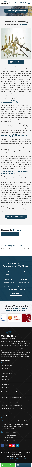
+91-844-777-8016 (10, 440)
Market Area (6, 385)
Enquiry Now (16, 293)
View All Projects (10, 234)
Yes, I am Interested (16, 217)
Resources (5, 376)
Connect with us (8, 465)
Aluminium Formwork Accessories (13, 400)
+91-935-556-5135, (10, 438)
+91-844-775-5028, (10, 432)
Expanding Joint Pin (23, 248)
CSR (3, 371)
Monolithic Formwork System (12, 408)
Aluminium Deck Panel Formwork (13, 411)
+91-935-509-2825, (10, 435)
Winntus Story (7, 365)
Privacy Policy (6, 387)
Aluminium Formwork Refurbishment (14, 403)
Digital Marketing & (21, 459)
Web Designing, (10, 459)
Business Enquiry (23, 465)
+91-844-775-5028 (19, 3)
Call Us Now (18, 289)
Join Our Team (7, 373)
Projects (5, 368)
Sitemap (5, 382)
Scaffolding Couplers (7, 248)
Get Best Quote (16, 62)
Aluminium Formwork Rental (12, 397)
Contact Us (6, 379)
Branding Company (16, 461)
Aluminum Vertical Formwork (12, 405)
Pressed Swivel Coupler (8, 251)
